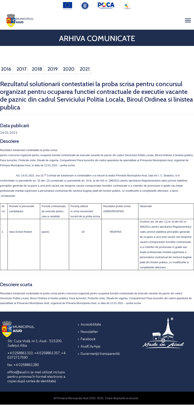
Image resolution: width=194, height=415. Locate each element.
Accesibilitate (90, 324)
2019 (52, 69)
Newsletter (89, 331)
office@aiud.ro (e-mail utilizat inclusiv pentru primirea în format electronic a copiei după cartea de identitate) (36, 376)
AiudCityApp (90, 346)
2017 (21, 69)
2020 (68, 69)
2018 (37, 69)
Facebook (88, 339)
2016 (6, 69)
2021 (85, 69)
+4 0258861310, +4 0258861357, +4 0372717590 (36, 355)
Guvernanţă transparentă (100, 353)
